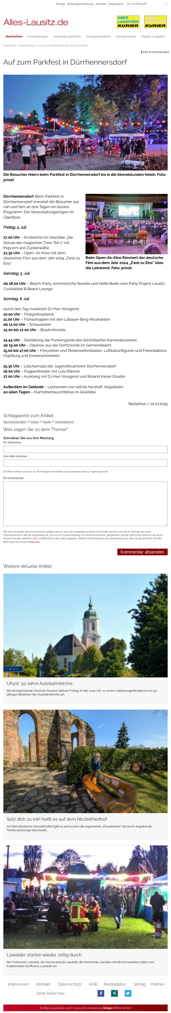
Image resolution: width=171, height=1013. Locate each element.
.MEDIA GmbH (117, 1008)
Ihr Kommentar (13, 478)
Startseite (9, 45)
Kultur (35, 421)
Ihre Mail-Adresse (15, 456)
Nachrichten (27, 45)
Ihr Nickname (12, 442)
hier (159, 538)
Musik (47, 421)
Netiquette (34, 542)
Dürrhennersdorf (14, 421)
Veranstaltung (64, 421)
